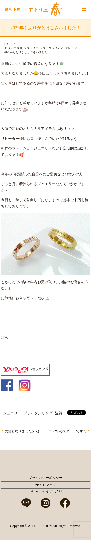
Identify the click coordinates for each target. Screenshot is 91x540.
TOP (6, 44)
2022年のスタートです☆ (67, 431)
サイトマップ (45, 485)
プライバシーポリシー (46, 478)
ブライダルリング (51, 48)
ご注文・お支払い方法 (46, 492)
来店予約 (12, 10)
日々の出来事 (13, 48)
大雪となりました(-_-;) (22, 431)
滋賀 (67, 48)
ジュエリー (31, 48)
